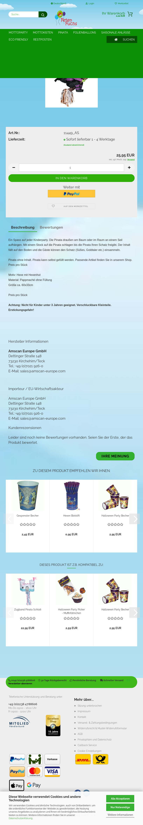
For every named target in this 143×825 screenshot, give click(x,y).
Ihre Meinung (115, 456)
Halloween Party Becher (115, 515)
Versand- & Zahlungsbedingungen (97, 722)
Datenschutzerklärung (20, 818)
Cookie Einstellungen (89, 751)
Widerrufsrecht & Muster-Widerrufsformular (102, 728)
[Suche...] (43, 14)
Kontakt (82, 717)
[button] (13, 168)
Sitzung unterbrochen (90, 705)
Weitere (79, 32)
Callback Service (87, 745)
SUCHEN (129, 32)
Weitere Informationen (120, 814)
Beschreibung (23, 227)
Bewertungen (51, 227)
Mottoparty (18, 32)
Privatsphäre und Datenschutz (95, 739)
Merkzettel (121, 3)
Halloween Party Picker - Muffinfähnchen (71, 611)
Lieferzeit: (16, 139)
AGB (80, 734)
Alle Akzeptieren (120, 798)
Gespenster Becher (28, 515)
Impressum (84, 711)
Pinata (63, 32)
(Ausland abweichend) (74, 145)
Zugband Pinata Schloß (27, 609)
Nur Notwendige (120, 807)
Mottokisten (43, 32)
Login (90, 3)
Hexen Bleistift (71, 515)
